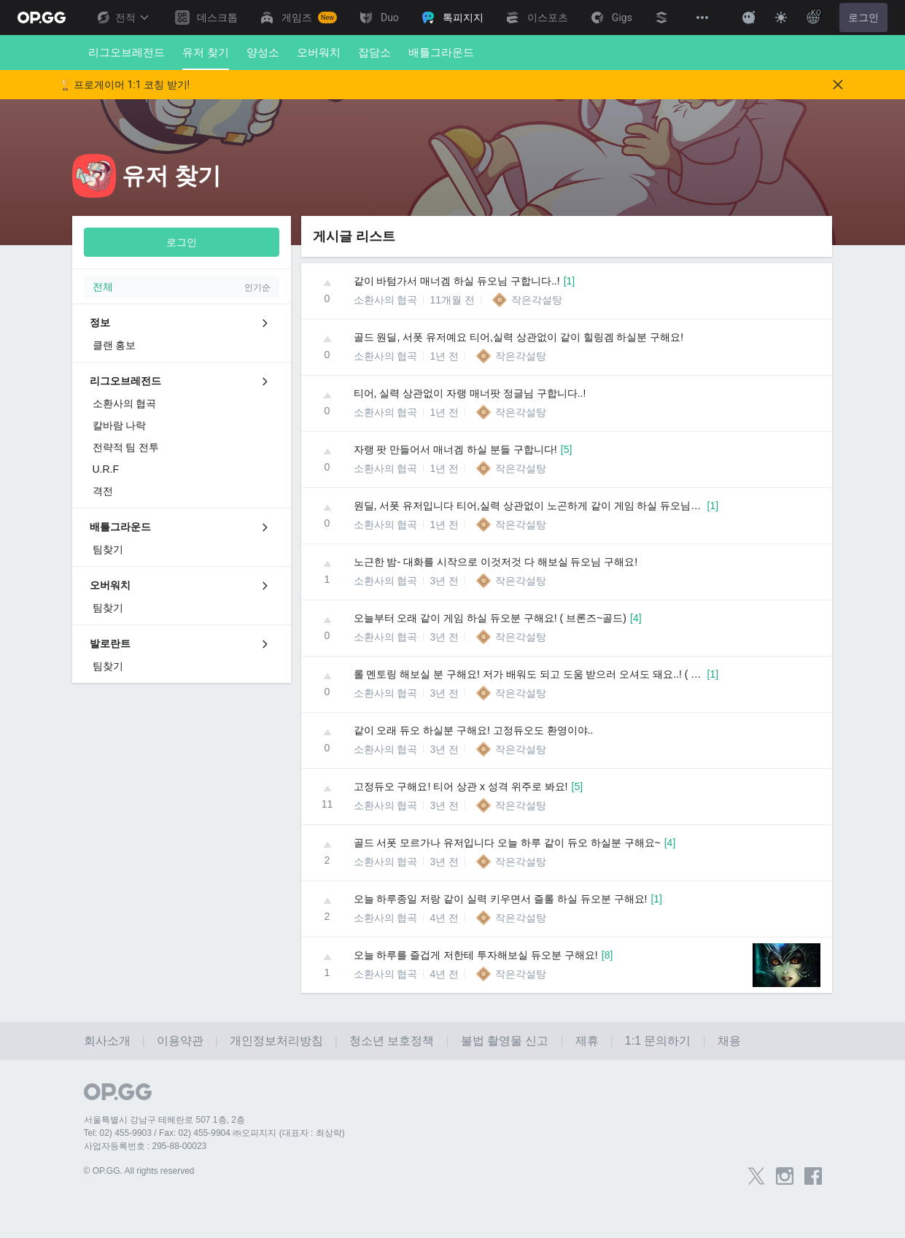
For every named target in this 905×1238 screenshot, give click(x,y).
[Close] (838, 84)
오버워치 (319, 52)
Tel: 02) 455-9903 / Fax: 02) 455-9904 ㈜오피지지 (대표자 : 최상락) (214, 1133)
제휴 (587, 1040)
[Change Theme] (781, 17)
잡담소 (374, 52)
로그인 (863, 17)
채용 (729, 1040)
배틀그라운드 (441, 52)
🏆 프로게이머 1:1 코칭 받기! (124, 84)
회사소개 (107, 1040)
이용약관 (180, 1040)
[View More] (702, 17)
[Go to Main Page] (41, 17)
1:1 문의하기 (658, 1040)
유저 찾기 (205, 58)
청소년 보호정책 (391, 1040)
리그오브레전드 (126, 52)
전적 (122, 17)
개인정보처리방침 (276, 1040)
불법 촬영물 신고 (505, 1040)
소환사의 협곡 (386, 300)
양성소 (262, 52)
